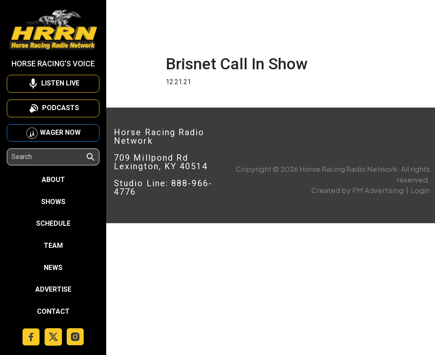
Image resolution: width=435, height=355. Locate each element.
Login (420, 190)
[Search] (48, 157)
